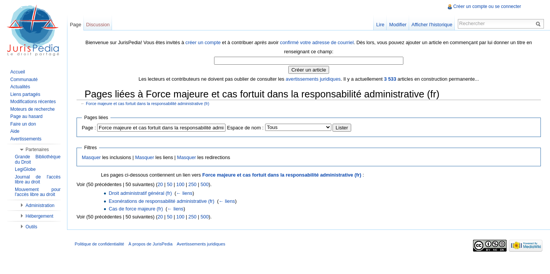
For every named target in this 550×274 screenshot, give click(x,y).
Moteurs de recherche (32, 109)
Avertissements (26, 139)
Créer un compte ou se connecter (487, 6)
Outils (31, 226)
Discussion (98, 24)
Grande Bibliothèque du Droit (38, 159)
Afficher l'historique (431, 24)
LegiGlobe (25, 169)
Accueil (17, 72)
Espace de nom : (245, 128)
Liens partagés (25, 94)
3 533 (390, 79)
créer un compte (203, 42)
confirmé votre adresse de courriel (316, 42)
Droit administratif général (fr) (140, 193)
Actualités (20, 86)
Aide (14, 131)
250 (193, 184)
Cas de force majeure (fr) (136, 209)
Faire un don (23, 124)
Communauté (24, 79)
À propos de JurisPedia (150, 244)
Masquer (91, 157)
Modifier (398, 24)
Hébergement (39, 216)
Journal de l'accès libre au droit (38, 179)
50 (169, 184)
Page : (89, 128)
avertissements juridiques (313, 79)
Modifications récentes (33, 101)
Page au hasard (26, 116)
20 (160, 184)
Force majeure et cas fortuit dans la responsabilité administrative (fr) (147, 103)
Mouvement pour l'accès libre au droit (38, 192)
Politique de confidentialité (99, 244)
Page (75, 24)
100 (180, 184)
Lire (380, 24)
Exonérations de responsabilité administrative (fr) (161, 201)
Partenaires (37, 149)
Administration (40, 205)
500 (204, 184)
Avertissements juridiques (201, 244)
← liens (184, 193)
